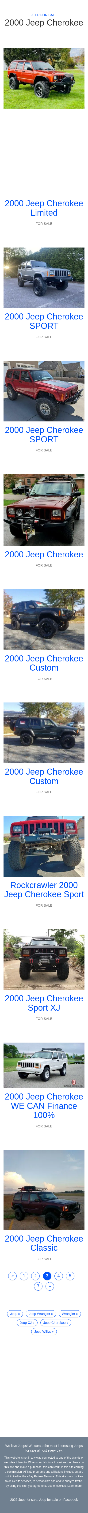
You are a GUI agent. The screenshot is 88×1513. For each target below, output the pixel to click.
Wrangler (68, 1314)
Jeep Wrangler (39, 1314)
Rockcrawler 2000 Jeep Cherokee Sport (44, 889)
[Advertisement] (44, 151)
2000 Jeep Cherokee (44, 554)
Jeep (13, 1314)
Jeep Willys (42, 1331)
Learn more (74, 1485)
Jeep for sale (44, 15)
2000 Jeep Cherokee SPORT (44, 321)
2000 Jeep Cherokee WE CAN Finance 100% (44, 1106)
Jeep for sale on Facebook (58, 1500)
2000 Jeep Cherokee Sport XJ (44, 1003)
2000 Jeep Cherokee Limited (44, 208)
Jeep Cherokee (54, 1323)
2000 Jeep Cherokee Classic (44, 1243)
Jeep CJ (26, 1323)
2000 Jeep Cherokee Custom (44, 663)
